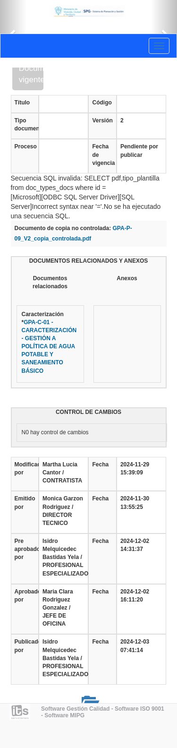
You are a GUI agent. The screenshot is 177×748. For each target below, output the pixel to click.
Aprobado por (25, 595)
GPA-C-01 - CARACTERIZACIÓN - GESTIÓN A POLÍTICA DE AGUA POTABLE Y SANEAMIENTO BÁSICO (49, 346)
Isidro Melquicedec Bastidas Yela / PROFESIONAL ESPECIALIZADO (63, 557)
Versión (102, 120)
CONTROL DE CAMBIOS (88, 412)
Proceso (25, 146)
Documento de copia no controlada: (63, 228)
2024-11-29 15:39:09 (134, 468)
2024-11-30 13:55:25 (134, 502)
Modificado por (25, 468)
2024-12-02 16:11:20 (134, 595)
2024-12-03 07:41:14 (134, 645)
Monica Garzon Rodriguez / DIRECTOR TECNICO (62, 510)
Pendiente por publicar (139, 150)
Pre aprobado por (25, 549)
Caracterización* (49, 342)
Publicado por (25, 645)
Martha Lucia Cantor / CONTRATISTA (62, 472)
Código (101, 102)
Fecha (100, 464)
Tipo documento (25, 124)
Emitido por (25, 502)
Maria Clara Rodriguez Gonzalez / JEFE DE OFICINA (57, 608)
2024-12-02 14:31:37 (134, 545)
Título (22, 102)
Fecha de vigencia (102, 154)
